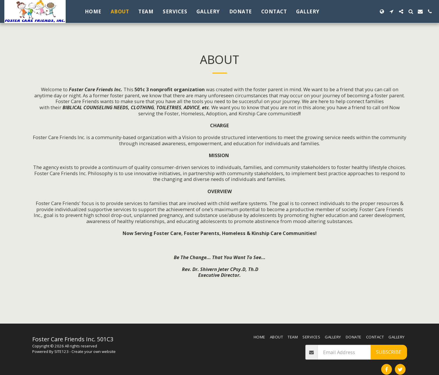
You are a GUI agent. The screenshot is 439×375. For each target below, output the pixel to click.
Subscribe (388, 352)
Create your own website (93, 351)
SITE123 (61, 351)
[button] (391, 11)
